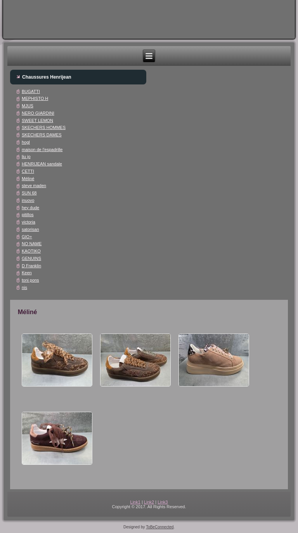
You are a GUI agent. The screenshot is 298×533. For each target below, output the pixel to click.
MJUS (27, 105)
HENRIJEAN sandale (42, 164)
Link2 (149, 502)
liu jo (26, 156)
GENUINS (31, 258)
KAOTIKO (31, 251)
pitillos (28, 214)
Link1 (135, 502)
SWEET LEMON (37, 120)
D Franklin (31, 265)
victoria (28, 222)
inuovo (28, 200)
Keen (27, 272)
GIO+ (27, 236)
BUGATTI (31, 91)
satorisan (30, 229)
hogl (26, 142)
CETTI (28, 171)
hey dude (30, 207)
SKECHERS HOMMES (44, 127)
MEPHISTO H (35, 98)
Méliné (28, 178)
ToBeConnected (159, 527)
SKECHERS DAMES (42, 134)
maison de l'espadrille (42, 149)
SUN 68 (29, 193)
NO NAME (32, 243)
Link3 (163, 502)
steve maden (34, 185)
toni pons (30, 280)
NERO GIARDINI (38, 113)
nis (24, 287)
